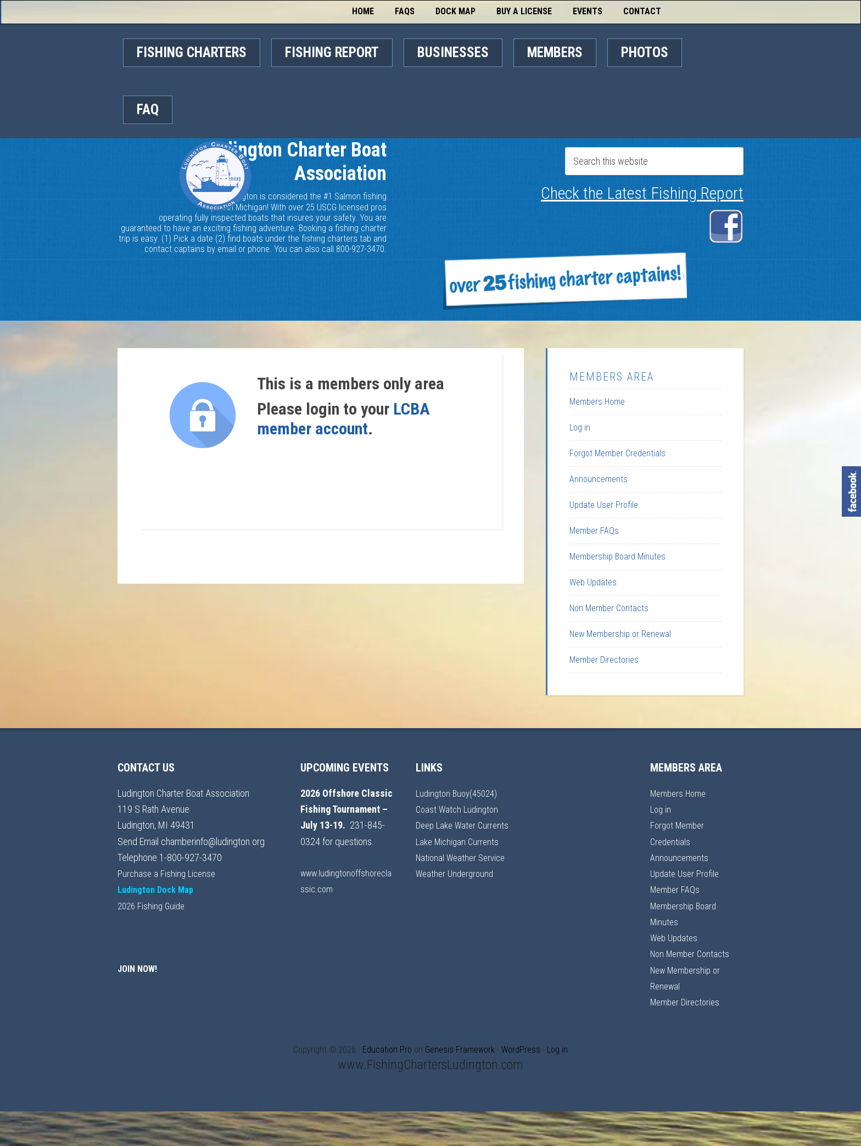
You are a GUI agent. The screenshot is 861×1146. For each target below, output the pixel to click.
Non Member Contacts (608, 608)
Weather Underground (457, 906)
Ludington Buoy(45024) (460, 793)
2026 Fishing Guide (153, 906)
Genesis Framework (460, 1049)
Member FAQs (594, 531)
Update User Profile (603, 505)
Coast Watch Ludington (459, 809)
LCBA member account (343, 418)
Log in (579, 427)
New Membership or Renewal (620, 634)
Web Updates (593, 582)
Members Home (597, 401)
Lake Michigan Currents (460, 857)
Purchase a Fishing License (168, 873)
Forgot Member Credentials (617, 453)
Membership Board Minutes (617, 556)
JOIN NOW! (139, 968)
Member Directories (604, 660)
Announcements (598, 479)
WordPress (520, 1049)
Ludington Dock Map (159, 889)
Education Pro (387, 1049)
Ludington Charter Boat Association (217, 213)
